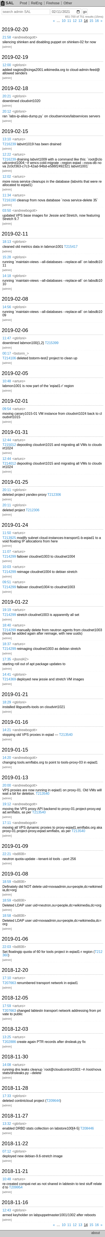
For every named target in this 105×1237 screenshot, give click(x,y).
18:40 (6, 625)
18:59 (6, 881)
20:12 (6, 111)
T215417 (71, 246)
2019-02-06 (15, 330)
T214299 (9, 556)
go (85, 12)
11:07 (6, 551)
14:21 (6, 730)
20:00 (6, 785)
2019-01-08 (15, 874)
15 (91, 21)
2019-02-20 (15, 29)
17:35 (6, 659)
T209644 (53, 1100)
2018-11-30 (15, 1056)
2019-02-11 (15, 234)
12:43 (6, 1210)
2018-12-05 (15, 998)
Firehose (52, 3)
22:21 (6, 854)
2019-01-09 (15, 846)
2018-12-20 (15, 970)
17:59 (6, 1006)
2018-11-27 (15, 1116)
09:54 (6, 409)
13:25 (6, 1037)
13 (80, 21)
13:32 (6, 1123)
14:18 (6, 276)
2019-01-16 (15, 722)
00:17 (6, 353)
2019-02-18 (15, 88)
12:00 (6, 65)
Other (68, 3)
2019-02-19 (15, 57)
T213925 (9, 538)
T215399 (51, 343)
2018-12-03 (15, 1029)
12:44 (6, 440)
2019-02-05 (15, 373)
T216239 (9, 144)
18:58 (6, 915)
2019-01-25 (15, 482)
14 (86, 21)
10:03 (6, 567)
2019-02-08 (15, 299)
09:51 (6, 582)
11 (69, 21)
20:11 (6, 490)
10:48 (6, 381)
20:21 (6, 96)
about (95, 1233)
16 (97, 21)
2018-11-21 (15, 1171)
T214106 (9, 358)
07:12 (6, 1151)
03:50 (6, 210)
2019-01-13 (15, 777)
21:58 (6, 37)
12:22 (6, 154)
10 (64, 21)
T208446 (87, 1128)
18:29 (6, 702)
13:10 (6, 139)
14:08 (6, 1065)
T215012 (9, 445)
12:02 (6, 176)
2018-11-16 (15, 1202)
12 (75, 21)
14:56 (6, 307)
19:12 (6, 804)
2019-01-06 (15, 939)
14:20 (6, 757)
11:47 (6, 338)
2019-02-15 (15, 131)
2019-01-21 (15, 694)
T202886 (9, 1042)
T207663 (9, 983)
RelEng (36, 3)
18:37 (6, 644)
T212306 (54, 494)
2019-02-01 (15, 401)
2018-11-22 (15, 1143)
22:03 (6, 947)
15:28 (6, 257)
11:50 (6, 533)
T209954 (16, 1187)
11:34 (6, 195)
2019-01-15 (15, 750)
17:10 (6, 978)
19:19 (6, 610)
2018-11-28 (15, 1088)
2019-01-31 (15, 432)
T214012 (9, 463)
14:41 (6, 674)
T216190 (9, 200)
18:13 (6, 241)
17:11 (6, 823)
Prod (23, 3)
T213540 (66, 734)
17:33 (6, 1096)
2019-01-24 (15, 525)
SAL (7, 3)
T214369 (9, 679)
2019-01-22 (15, 602)
